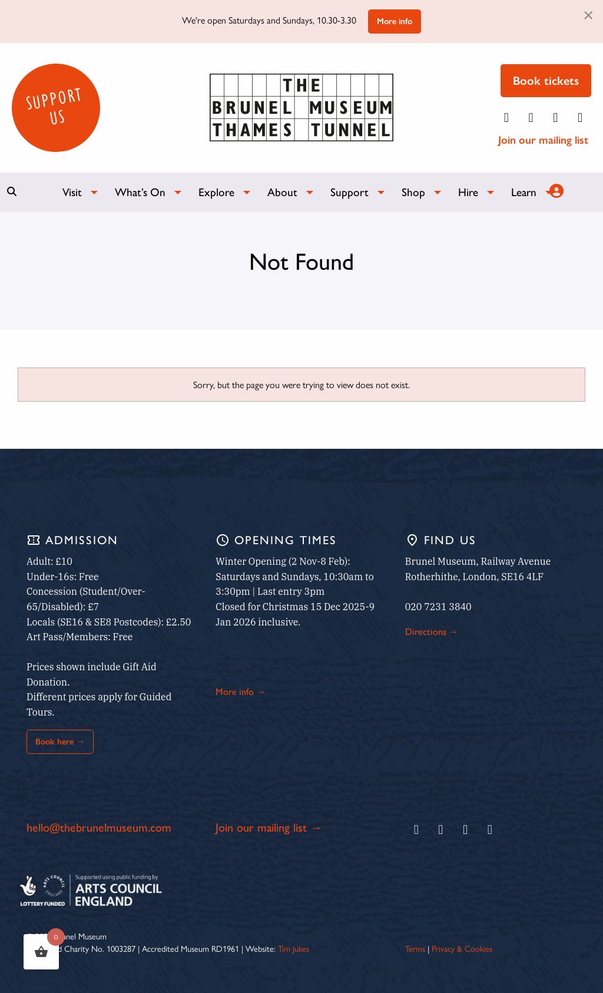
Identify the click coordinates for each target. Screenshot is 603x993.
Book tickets (546, 81)
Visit (72, 192)
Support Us (54, 106)
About (282, 192)
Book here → (59, 741)
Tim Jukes (293, 948)
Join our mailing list (543, 140)
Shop (413, 192)
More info (394, 21)
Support (349, 192)
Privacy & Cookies (462, 948)
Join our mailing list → (269, 827)
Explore (216, 192)
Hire (468, 192)
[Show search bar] (12, 191)
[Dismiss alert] (588, 14)
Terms (415, 948)
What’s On (140, 192)
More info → (241, 691)
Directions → (431, 631)
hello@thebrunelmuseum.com (98, 827)
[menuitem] (74, 192)
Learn (523, 192)
